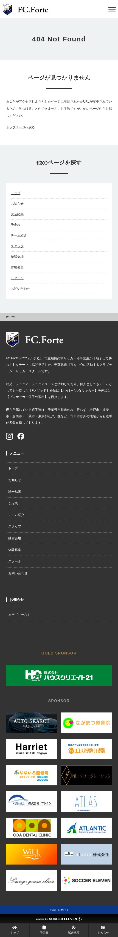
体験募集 (17, 267)
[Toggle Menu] (112, 9)
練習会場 (17, 257)
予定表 (15, 225)
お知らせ (17, 203)
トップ (15, 193)
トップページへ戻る (20, 127)
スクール (17, 278)
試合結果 (17, 214)
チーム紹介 (19, 235)
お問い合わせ (20, 288)
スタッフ (17, 246)
